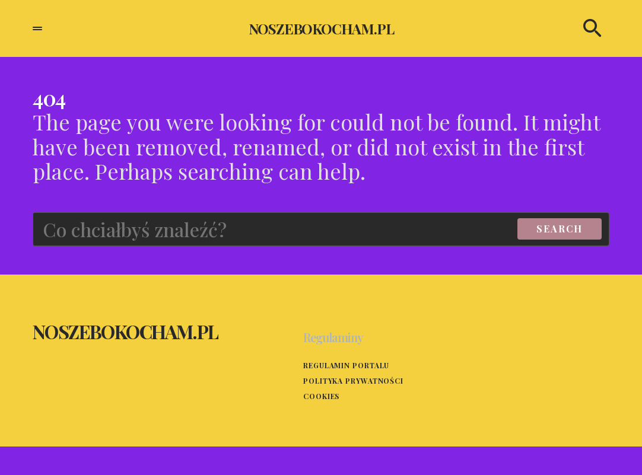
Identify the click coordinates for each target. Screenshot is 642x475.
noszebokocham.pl (321, 28)
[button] (37, 28)
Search (559, 228)
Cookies (321, 396)
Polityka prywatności (353, 380)
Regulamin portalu (346, 365)
